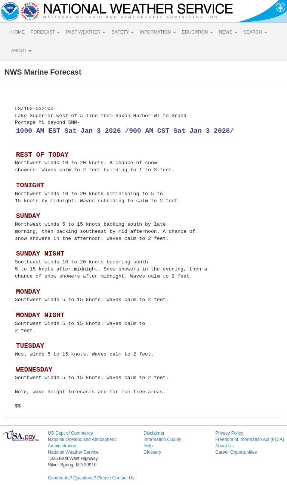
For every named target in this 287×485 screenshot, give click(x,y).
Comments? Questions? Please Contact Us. (92, 478)
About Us (224, 445)
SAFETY (122, 32)
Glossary (152, 452)
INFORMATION (158, 32)
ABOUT (21, 50)
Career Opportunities (236, 452)
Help (148, 445)
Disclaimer (154, 433)
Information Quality (162, 439)
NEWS (228, 32)
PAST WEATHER (85, 32)
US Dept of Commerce (70, 433)
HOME (18, 32)
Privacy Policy (229, 433)
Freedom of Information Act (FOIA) (249, 439)
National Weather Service (73, 452)
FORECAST (45, 32)
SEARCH (255, 32)
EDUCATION (197, 32)
